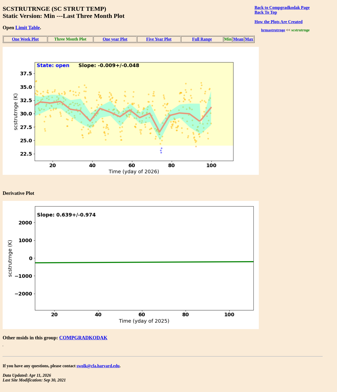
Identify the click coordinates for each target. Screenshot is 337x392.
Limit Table (27, 27)
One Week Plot (25, 39)
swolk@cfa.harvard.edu (98, 366)
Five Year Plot (158, 39)
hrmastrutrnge (273, 30)
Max (249, 39)
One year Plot (115, 39)
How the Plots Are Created (279, 21)
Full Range (202, 39)
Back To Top (266, 12)
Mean (238, 39)
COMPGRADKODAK (83, 337)
